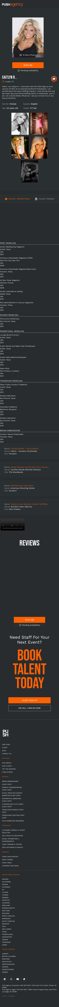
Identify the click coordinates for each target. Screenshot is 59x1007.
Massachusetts (8, 908)
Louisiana (6, 903)
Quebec (5, 972)
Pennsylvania (7, 934)
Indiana (5, 939)
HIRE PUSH (6, 744)
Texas (4, 932)
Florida (5, 895)
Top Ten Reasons (9, 769)
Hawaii (4, 945)
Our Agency (6, 763)
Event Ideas (7, 863)
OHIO (4, 926)
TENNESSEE (6, 942)
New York (6, 910)
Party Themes (7, 859)
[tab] (17, 200)
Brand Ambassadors (10, 781)
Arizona (5, 879)
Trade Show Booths (10, 856)
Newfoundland (8, 964)
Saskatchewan (8, 969)
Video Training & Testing (12, 844)
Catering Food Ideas (10, 866)
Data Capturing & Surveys (12, 847)
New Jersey (6, 929)
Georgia (5, 897)
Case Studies (7, 772)
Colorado (6, 887)
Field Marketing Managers (13, 821)
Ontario (5, 967)
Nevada (5, 884)
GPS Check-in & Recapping (12, 836)
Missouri (5, 924)
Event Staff (7, 784)
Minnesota (6, 918)
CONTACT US (6, 753)
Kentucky (6, 900)
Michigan (5, 913)
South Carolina (8, 921)
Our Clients (7, 766)
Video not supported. (13, 524)
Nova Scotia (7, 961)
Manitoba (6, 959)
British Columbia (9, 956)
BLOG (4, 750)
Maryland (6, 905)
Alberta (5, 954)
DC (3, 889)
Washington (7, 937)
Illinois (5, 892)
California (6, 882)
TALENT (4, 747)
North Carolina (8, 916)
